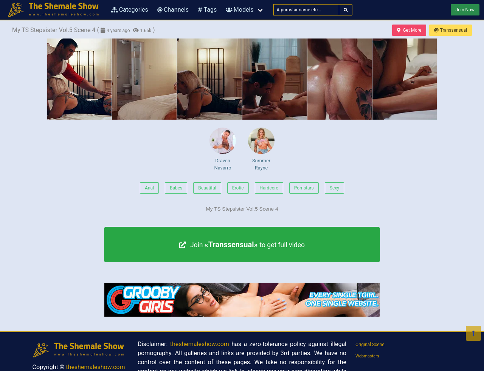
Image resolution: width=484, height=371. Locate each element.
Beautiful (207, 188)
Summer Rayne (261, 149)
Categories (129, 9)
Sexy (334, 188)
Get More (409, 30)
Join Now (465, 9)
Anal (149, 188)
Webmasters (367, 356)
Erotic (238, 188)
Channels (173, 9)
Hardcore (269, 188)
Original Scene (370, 344)
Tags (207, 9)
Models (239, 9)
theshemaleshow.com (95, 367)
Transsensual (450, 30)
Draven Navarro (222, 149)
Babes (176, 188)
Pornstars (304, 188)
